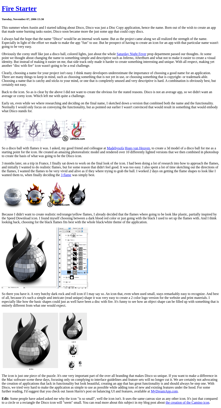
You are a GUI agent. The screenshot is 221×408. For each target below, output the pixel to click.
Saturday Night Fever (132, 54)
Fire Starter (19, 8)
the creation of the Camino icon (187, 402)
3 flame (66, 175)
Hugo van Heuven (137, 148)
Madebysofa (115, 148)
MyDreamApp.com (164, 391)
